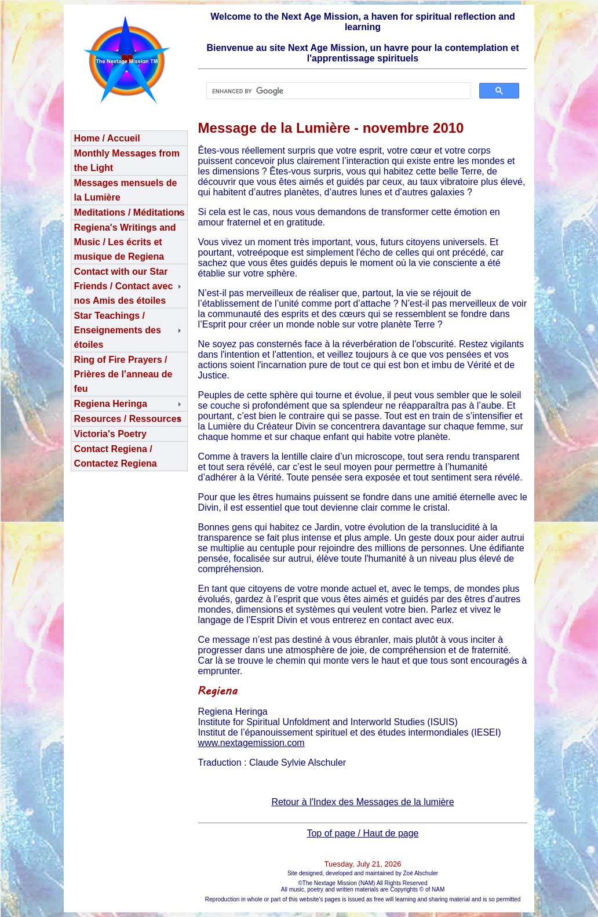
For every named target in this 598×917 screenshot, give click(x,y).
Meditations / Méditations (129, 212)
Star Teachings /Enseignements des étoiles (117, 330)
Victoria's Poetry (110, 434)
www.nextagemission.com (251, 743)
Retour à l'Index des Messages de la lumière (362, 802)
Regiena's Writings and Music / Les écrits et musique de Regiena (125, 242)
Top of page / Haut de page (362, 833)
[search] (338, 91)
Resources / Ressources (128, 419)
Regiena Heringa (110, 404)
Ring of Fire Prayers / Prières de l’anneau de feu (123, 374)
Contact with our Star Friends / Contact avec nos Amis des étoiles (123, 286)
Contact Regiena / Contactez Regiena (115, 456)
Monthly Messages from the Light (127, 160)
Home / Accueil (107, 138)
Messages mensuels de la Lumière (125, 190)
